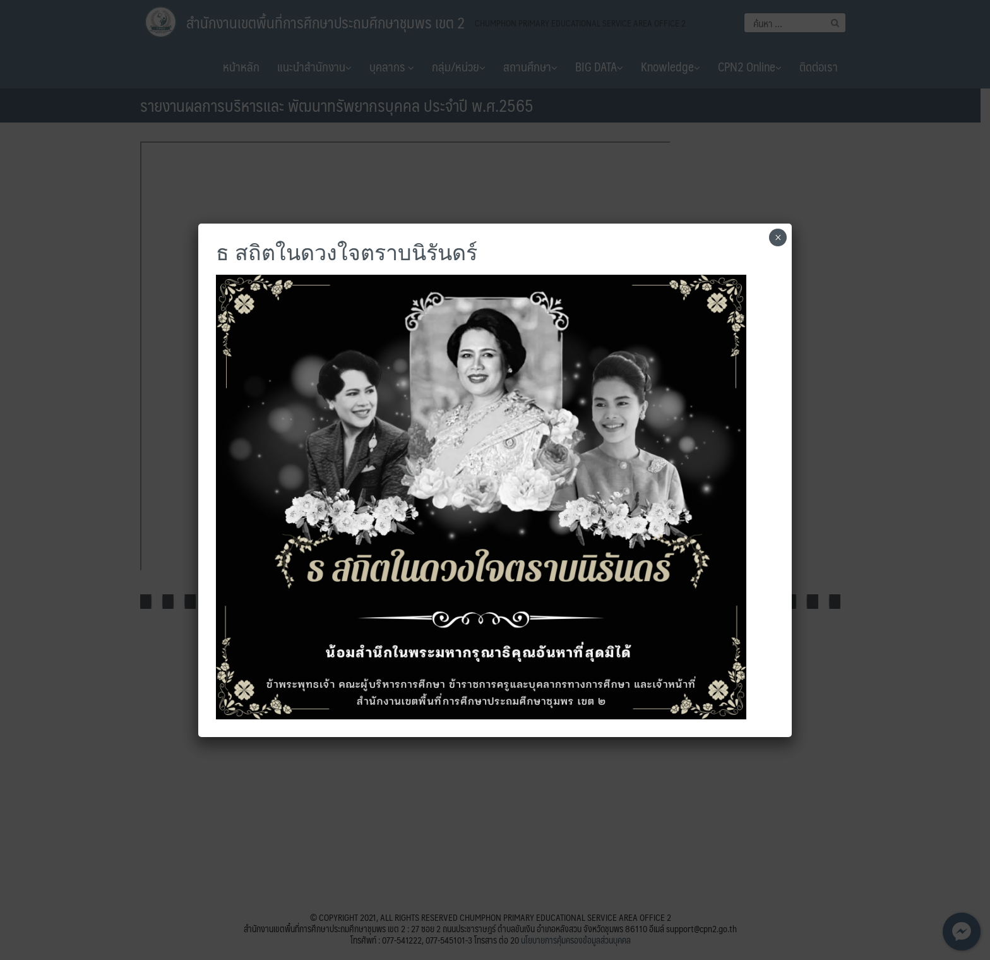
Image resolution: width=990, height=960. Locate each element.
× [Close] (778, 237)
